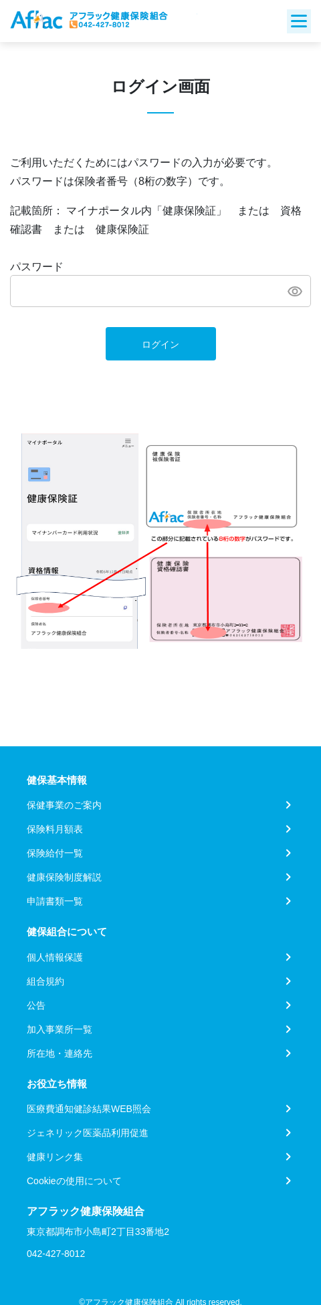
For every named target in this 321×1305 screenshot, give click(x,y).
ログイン (160, 344)
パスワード (37, 266)
